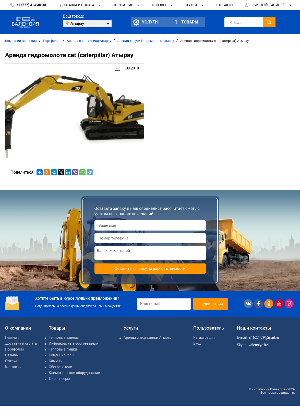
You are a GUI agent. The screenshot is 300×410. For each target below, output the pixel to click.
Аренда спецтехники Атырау (89, 41)
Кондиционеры (61, 355)
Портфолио (123, 5)
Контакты (224, 5)
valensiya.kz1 (259, 345)
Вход (197, 343)
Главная (12, 337)
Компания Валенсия (21, 41)
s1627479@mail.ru (264, 337)
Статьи (191, 5)
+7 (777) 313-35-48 (31, 5)
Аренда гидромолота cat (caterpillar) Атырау (214, 41)
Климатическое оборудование (74, 373)
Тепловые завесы (64, 337)
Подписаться (210, 304)
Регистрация (204, 337)
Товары (185, 22)
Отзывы (159, 5)
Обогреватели (60, 367)
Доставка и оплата (77, 5)
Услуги (145, 22)
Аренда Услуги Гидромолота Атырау (145, 41)
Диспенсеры (59, 379)
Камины (56, 361)
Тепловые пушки (63, 349)
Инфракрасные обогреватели (73, 343)
